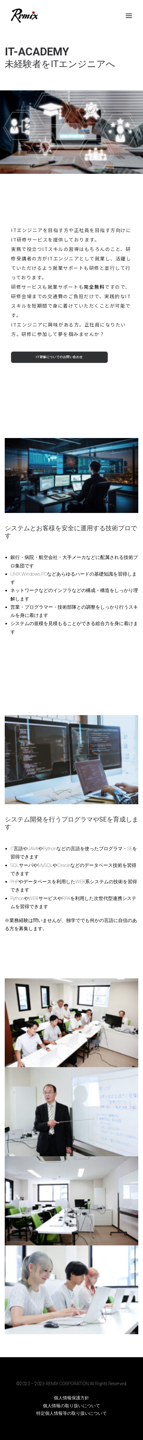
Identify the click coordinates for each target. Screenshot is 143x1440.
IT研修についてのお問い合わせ (59, 357)
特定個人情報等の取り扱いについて (71, 1413)
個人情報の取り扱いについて (71, 1405)
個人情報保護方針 (71, 1397)
